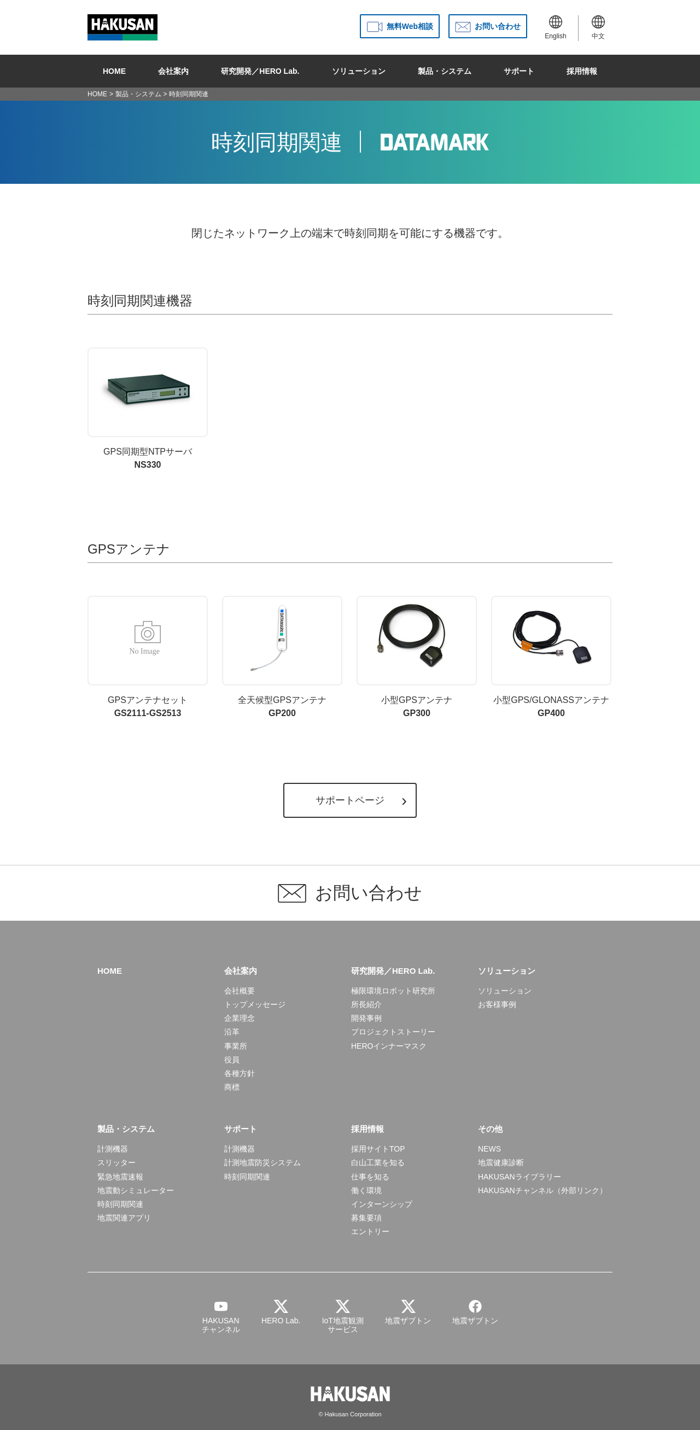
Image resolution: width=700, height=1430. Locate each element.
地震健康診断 (501, 1162)
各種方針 (239, 1073)
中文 (598, 27)
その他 (490, 1128)
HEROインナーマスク (389, 1046)
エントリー (370, 1231)
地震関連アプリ (124, 1217)
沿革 (232, 1031)
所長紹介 (366, 1004)
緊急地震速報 (120, 1176)
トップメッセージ (254, 1004)
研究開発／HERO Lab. (260, 71)
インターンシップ (381, 1204)
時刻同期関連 (120, 1204)
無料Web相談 (410, 26)
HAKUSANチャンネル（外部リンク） (542, 1190)
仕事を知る (370, 1176)
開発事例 (366, 1018)
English (555, 27)
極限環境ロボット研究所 (393, 990)
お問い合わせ (498, 26)
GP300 (417, 657)
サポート (519, 71)
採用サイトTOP (378, 1148)
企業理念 (239, 1018)
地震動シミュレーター (135, 1190)
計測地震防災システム (262, 1162)
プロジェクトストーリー (393, 1031)
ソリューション (359, 71)
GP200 (282, 657)
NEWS (489, 1148)
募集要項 (366, 1217)
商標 (232, 1087)
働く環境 (366, 1190)
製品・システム (444, 71)
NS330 (148, 408)
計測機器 (112, 1148)
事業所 (235, 1046)
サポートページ (350, 800)
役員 (232, 1059)
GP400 (551, 657)
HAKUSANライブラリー (519, 1176)
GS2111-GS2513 (148, 657)
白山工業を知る (378, 1162)
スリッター (116, 1162)
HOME (114, 71)
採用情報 (582, 71)
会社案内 (173, 71)
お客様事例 (497, 1004)
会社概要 (239, 990)
